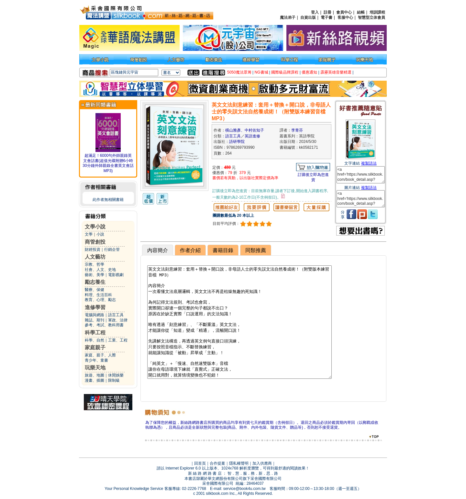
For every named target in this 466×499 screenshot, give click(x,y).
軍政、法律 (118, 320)
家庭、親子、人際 (100, 355)
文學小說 (95, 226)
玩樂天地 (95, 367)
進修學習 (95, 307)
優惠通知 (309, 72)
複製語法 (369, 163)
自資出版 (308, 17)
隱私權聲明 (239, 463)
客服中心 (345, 17)
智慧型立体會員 (371, 17)
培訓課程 (377, 12)
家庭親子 (95, 347)
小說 (100, 234)
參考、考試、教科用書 (104, 325)
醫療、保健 (94, 289)
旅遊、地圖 (94, 375)
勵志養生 (95, 282)
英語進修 (252, 136)
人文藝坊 (95, 257)
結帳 (361, 12)
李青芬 (297, 130)
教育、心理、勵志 (100, 299)
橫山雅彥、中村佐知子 (244, 130)
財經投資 (92, 249)
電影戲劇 (116, 275)
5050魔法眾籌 (239, 72)
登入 (315, 12)
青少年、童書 (96, 360)
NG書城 (261, 72)
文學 (89, 234)
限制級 (114, 380)
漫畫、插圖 (94, 380)
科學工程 (95, 332)
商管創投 (95, 242)
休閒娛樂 (116, 375)
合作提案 (217, 463)
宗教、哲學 (94, 264)
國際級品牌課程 (284, 72)
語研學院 (237, 141)
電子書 (326, 17)
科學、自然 (94, 340)
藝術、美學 (94, 275)
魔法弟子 (287, 17)
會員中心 (344, 12)
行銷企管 (112, 249)
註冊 (327, 12)
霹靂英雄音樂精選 (335, 72)
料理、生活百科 (98, 295)
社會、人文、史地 (100, 269)
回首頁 (200, 463)
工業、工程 (118, 340)
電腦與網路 (94, 315)
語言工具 (116, 315)
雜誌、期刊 (94, 320)
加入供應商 (262, 463)
